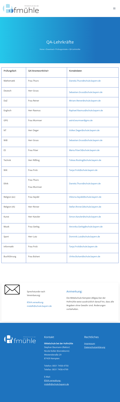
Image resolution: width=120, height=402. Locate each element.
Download (50, 49)
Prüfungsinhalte (61, 49)
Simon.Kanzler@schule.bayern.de (85, 216)
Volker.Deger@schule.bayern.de (84, 130)
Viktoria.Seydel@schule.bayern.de (85, 196)
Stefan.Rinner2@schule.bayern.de (85, 206)
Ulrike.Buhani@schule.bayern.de (84, 256)
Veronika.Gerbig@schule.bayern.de (86, 226)
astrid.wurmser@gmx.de (81, 120)
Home (42, 49)
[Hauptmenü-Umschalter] (114, 8)
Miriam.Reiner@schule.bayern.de (85, 100)
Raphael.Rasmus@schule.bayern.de (86, 110)
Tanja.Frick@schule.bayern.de (83, 170)
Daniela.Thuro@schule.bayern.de (85, 80)
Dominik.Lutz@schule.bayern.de (84, 236)
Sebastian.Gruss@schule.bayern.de (85, 92)
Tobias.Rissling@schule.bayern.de (85, 160)
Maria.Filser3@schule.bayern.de (84, 150)
